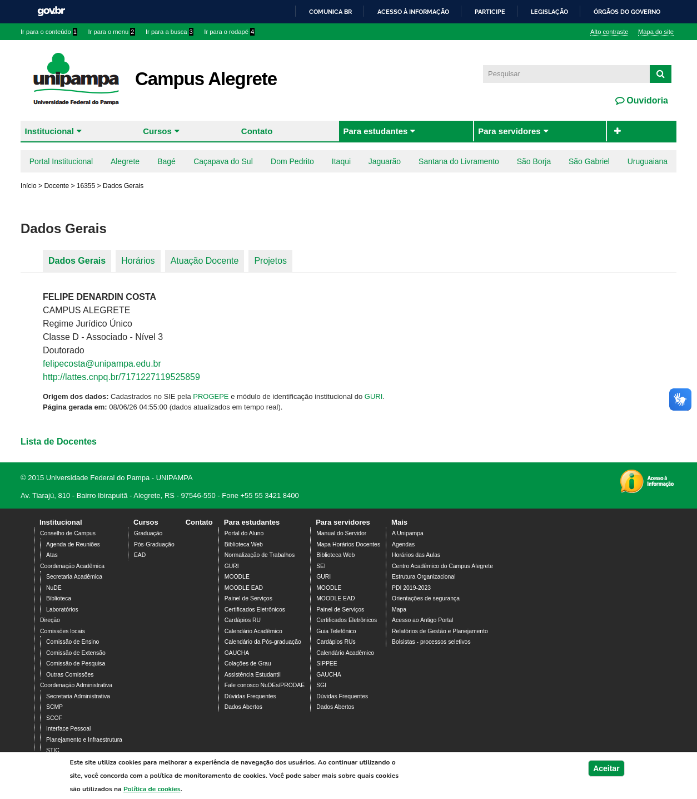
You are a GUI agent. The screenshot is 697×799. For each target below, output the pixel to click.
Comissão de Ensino (72, 642)
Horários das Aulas (416, 555)
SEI (321, 566)
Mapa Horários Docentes (348, 544)
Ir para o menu (111, 31)
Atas (52, 555)
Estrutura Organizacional (423, 577)
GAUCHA (237, 653)
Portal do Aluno (244, 533)
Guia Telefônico (336, 631)
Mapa (399, 609)
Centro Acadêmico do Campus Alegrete (442, 566)
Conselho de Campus (68, 533)
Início (29, 186)
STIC (52, 750)
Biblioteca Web (244, 544)
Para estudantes (375, 131)
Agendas (403, 544)
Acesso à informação (413, 12)
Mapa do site (656, 31)
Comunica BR (330, 12)
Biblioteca (58, 598)
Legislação (549, 12)
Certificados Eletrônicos (255, 609)
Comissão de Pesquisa (75, 663)
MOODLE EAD (244, 588)
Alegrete (125, 161)
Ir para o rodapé (229, 31)
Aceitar (606, 769)
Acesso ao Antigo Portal (422, 620)
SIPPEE (326, 663)
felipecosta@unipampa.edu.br (102, 363)
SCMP (54, 707)
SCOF (54, 718)
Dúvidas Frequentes (250, 696)
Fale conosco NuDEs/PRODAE (265, 685)
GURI (374, 396)
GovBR (51, 11)
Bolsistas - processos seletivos (431, 642)
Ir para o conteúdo (49, 31)
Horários (138, 260)
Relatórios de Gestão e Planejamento (440, 631)
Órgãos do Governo (627, 12)
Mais (399, 522)
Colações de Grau (248, 663)
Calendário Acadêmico (253, 631)
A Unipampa (408, 533)
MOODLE (237, 577)
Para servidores (509, 131)
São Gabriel (589, 161)
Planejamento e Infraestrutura (84, 740)
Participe (490, 12)
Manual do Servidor (341, 533)
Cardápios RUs (335, 642)
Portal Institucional (61, 161)
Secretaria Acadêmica (74, 577)
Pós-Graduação (154, 544)
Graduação (148, 533)
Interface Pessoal (68, 729)
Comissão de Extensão (76, 653)
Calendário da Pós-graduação (263, 642)
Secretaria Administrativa (78, 696)
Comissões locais (62, 631)
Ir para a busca (169, 31)
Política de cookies (152, 789)
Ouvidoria (646, 100)
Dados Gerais (77, 260)
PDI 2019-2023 (411, 588)
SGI (321, 685)
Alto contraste (609, 31)
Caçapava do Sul (223, 161)
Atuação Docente (205, 260)
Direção (50, 620)
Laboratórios (62, 609)
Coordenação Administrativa (76, 685)
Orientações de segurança (426, 598)
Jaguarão (385, 161)
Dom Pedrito (292, 161)
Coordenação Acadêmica (72, 566)
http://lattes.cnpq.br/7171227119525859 (121, 377)
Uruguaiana (648, 161)
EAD (140, 555)
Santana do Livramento (459, 161)
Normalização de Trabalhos (260, 555)
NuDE (54, 588)
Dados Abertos (243, 707)
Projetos (270, 260)
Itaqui (341, 161)
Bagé (166, 161)
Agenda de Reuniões (73, 544)
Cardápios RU (243, 620)
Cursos (157, 131)
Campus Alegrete (206, 78)
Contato (257, 131)
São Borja (534, 161)
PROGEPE (210, 396)
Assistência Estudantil (253, 675)
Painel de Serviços (248, 598)
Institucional (49, 131)
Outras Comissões (69, 675)
